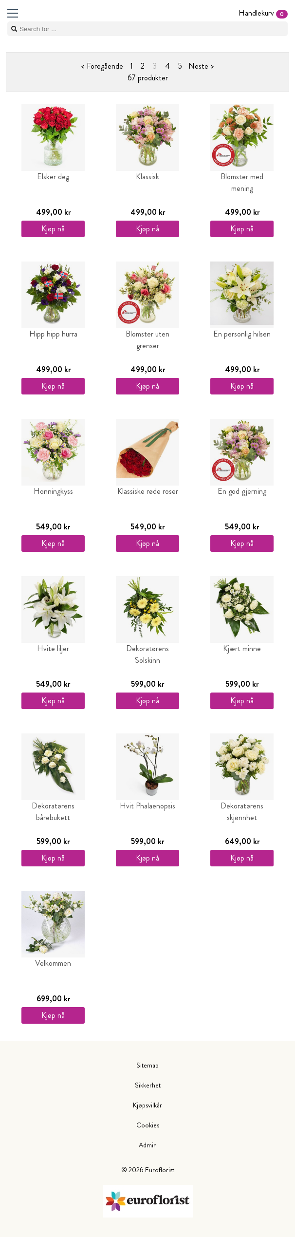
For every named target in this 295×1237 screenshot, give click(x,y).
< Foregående (102, 66)
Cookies (147, 1125)
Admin (148, 1145)
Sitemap (147, 1065)
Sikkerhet (148, 1085)
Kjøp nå (53, 228)
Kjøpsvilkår (147, 1105)
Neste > (201, 66)
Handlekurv (263, 13)
